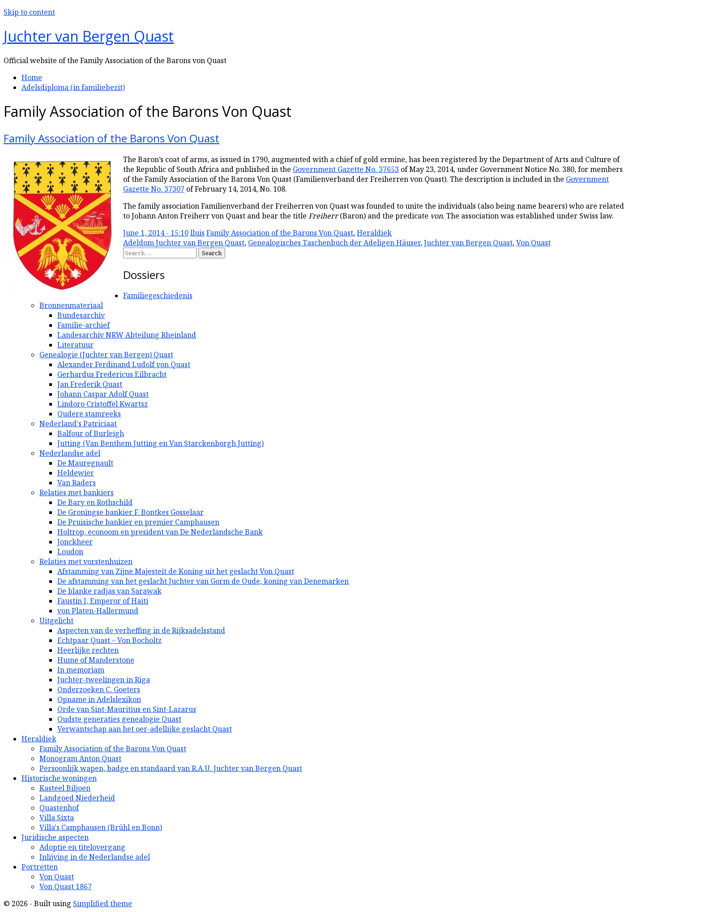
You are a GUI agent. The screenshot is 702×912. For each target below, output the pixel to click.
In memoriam (80, 670)
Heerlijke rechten (88, 650)
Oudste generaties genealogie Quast (119, 719)
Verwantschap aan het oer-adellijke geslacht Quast (144, 729)
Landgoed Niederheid (77, 798)
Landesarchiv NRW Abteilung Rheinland (126, 335)
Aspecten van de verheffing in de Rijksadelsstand (141, 630)
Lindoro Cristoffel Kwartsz (102, 404)
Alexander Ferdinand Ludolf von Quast (123, 364)
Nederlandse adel (69, 453)
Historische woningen (59, 778)
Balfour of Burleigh (90, 433)
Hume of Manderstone (95, 660)
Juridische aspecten (55, 837)
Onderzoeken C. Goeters (98, 689)
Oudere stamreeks (89, 414)
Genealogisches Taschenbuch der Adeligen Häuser (334, 243)
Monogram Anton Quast (80, 758)
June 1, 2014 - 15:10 (155, 233)
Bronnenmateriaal (71, 305)
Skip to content (29, 12)
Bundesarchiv (81, 315)
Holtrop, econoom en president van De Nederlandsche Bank (160, 532)
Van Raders (76, 483)
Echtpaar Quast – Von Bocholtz (109, 640)
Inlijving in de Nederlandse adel (94, 857)
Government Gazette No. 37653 (346, 169)
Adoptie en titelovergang (82, 847)
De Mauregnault (85, 463)
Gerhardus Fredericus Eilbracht (112, 374)
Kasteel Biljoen (64, 788)
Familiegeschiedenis (158, 295)
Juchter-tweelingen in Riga (103, 680)
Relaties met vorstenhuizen (86, 561)
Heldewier (75, 473)
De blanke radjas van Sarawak (109, 591)
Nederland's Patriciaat (78, 423)
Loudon (70, 552)
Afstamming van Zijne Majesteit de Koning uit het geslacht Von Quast (175, 571)
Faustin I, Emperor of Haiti (102, 601)
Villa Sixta (56, 817)
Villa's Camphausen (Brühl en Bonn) (100, 827)
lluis (197, 233)
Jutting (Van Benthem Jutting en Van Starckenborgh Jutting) (160, 443)
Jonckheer (75, 542)
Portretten (39, 867)
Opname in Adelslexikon (99, 699)
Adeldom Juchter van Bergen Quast (183, 243)
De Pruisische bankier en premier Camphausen (138, 522)
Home (31, 77)
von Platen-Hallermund (97, 611)
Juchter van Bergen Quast (89, 36)
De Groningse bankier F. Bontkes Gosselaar (130, 512)
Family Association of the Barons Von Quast (111, 138)
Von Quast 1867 (65, 886)
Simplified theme (102, 903)
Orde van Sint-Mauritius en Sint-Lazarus (126, 709)
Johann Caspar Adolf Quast (103, 394)
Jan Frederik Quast (89, 384)
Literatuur (75, 345)
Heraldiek (374, 233)
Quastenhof (59, 808)
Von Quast (533, 243)
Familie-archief (83, 325)
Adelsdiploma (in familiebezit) (73, 87)
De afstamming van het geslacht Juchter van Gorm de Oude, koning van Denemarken (203, 581)
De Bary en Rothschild (95, 502)
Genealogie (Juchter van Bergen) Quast (106, 355)
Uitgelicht (56, 620)
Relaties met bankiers (76, 492)
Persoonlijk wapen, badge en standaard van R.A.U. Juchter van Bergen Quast (170, 768)
